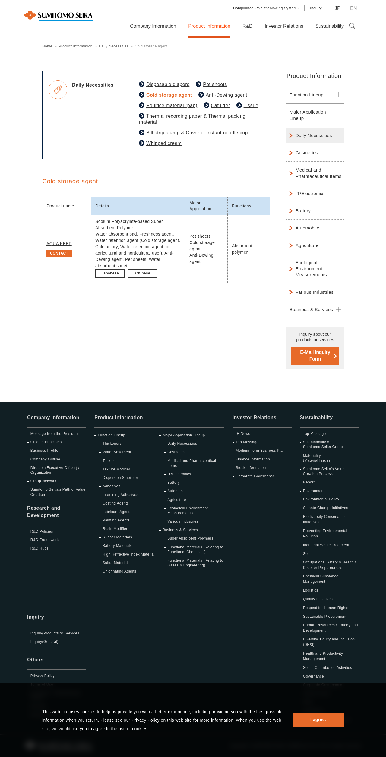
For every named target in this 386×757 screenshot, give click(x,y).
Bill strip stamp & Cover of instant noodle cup (197, 132)
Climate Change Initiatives (325, 508)
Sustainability (316, 417)
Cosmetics (307, 152)
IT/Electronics (310, 193)
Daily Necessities (314, 135)
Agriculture (307, 245)
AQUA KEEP (59, 243)
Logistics (310, 590)
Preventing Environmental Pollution (325, 533)
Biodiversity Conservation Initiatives (325, 519)
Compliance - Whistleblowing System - (266, 8)
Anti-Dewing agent (226, 95)
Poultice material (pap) (171, 105)
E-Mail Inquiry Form (315, 355)
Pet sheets (215, 84)
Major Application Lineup (308, 114)
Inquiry (316, 8)
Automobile (307, 227)
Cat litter (220, 105)
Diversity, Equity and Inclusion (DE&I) (329, 642)
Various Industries (315, 292)
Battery (303, 210)
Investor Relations (255, 417)
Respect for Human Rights (325, 608)
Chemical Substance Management (320, 579)
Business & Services (311, 309)
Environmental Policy (321, 499)
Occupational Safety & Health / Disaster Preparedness (329, 565)
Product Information (313, 75)
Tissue (251, 105)
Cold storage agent (169, 95)
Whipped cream (164, 143)
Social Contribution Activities (327, 668)
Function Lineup (307, 94)
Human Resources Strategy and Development (330, 628)
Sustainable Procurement (324, 616)
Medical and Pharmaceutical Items (318, 172)
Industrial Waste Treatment (326, 545)
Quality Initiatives (318, 599)
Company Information (53, 417)
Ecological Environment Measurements (311, 268)
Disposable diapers (167, 84)
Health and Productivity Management (323, 656)
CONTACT (59, 253)
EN (353, 8)
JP (337, 8)
